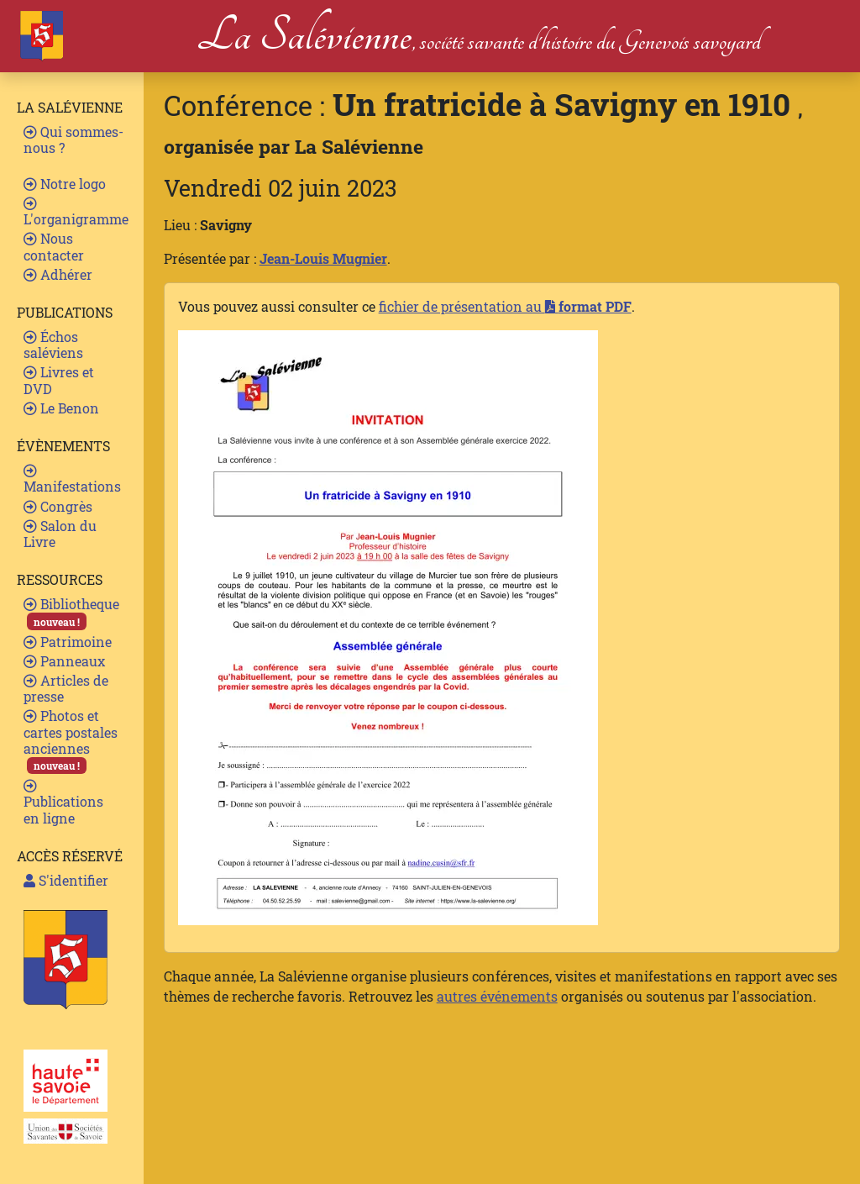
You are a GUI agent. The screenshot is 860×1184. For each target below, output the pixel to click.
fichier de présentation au (505, 306)
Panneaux (64, 661)
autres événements (497, 996)
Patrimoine (68, 641)
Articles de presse (66, 688)
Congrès (58, 506)
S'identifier (66, 880)
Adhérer (58, 274)
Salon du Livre (60, 533)
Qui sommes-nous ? (73, 139)
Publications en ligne (63, 802)
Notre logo (65, 183)
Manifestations (72, 479)
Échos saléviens (53, 344)
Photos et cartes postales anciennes (71, 740)
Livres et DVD (59, 380)
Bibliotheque (71, 612)
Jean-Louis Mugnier (323, 258)
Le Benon (61, 408)
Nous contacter (54, 246)
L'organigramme (76, 212)
